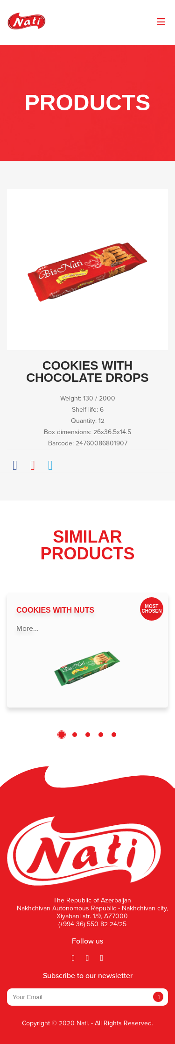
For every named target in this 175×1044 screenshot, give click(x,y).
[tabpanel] (87, 650)
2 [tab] (74, 734)
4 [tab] (100, 734)
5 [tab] (114, 734)
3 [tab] (87, 734)
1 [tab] (61, 734)
